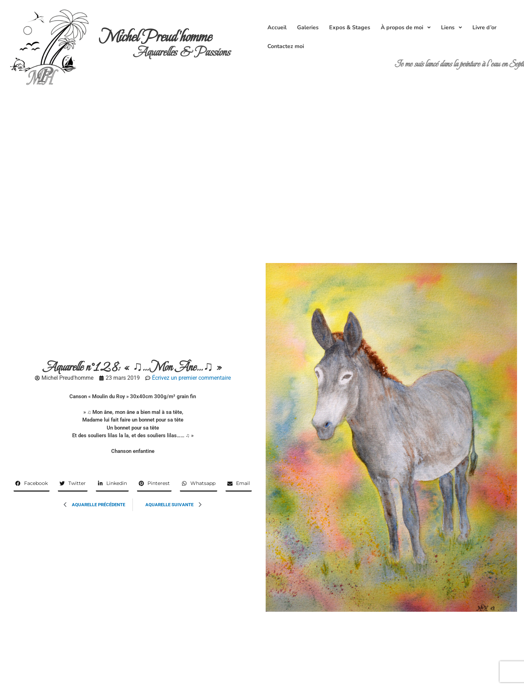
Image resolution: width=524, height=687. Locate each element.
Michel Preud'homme (155, 36)
